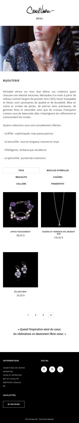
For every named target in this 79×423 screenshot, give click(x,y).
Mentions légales (12, 382)
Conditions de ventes (14, 368)
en (4, 386)
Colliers (21, 183)
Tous (21, 170)
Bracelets (21, 177)
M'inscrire (14, 404)
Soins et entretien (12, 375)
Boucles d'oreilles (58, 170)
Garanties (8, 371)
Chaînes (57, 177)
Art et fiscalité (11, 379)
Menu (39, 18)
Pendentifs (57, 183)
